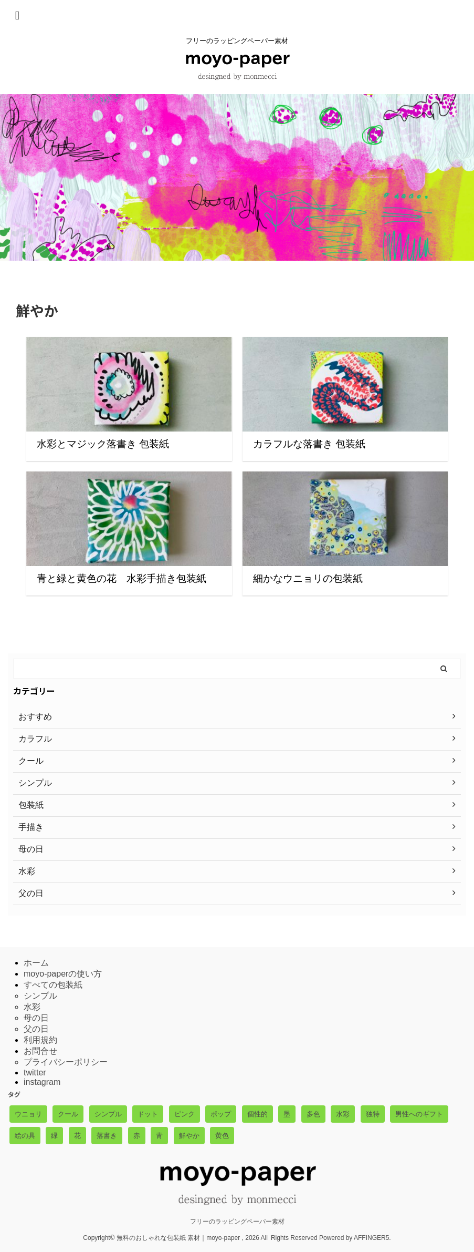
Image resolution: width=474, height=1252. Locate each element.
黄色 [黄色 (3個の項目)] (222, 1136)
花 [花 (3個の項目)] (77, 1136)
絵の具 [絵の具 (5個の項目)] (25, 1136)
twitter (35, 1072)
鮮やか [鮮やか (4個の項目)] (189, 1136)
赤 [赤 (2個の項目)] (136, 1136)
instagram (42, 1081)
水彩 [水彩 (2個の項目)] (343, 1114)
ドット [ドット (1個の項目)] (148, 1114)
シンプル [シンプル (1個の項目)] (108, 1114)
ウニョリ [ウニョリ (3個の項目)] (28, 1114)
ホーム (36, 962)
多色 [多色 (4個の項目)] (313, 1114)
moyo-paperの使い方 (63, 973)
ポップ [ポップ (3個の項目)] (220, 1114)
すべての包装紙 (53, 984)
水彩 (32, 1006)
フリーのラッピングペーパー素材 (237, 1221)
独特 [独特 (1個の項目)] (373, 1114)
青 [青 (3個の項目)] (159, 1136)
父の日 (36, 1028)
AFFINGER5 (371, 1237)
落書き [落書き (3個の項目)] (107, 1136)
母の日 (36, 1017)
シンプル (40, 995)
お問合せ (40, 1050)
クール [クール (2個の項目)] (68, 1114)
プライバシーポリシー (66, 1062)
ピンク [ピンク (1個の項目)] (184, 1114)
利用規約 (40, 1039)
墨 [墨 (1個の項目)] (286, 1114)
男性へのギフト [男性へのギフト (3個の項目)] (419, 1114)
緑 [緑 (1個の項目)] (54, 1136)
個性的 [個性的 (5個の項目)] (257, 1114)
